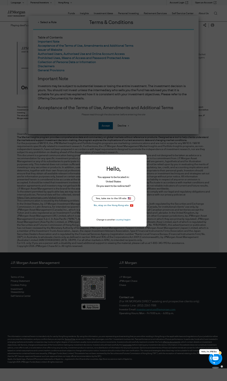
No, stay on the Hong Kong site (113, 205)
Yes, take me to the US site (113, 198)
